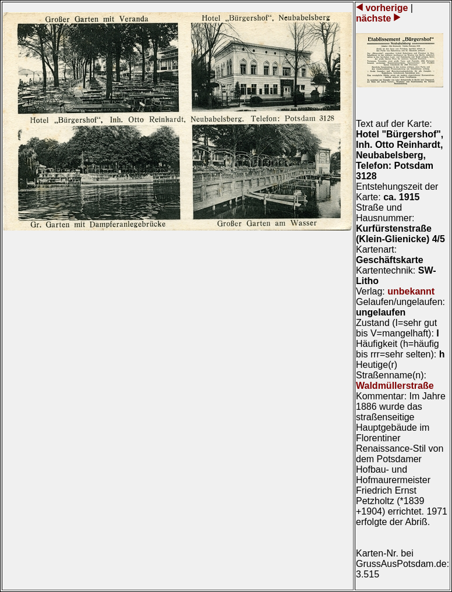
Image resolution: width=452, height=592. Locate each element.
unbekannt (411, 291)
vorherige (387, 8)
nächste (375, 18)
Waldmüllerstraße (395, 386)
